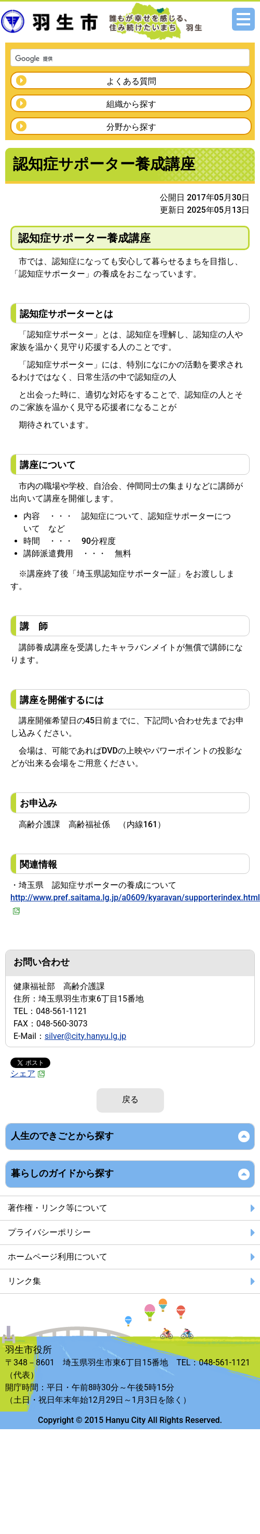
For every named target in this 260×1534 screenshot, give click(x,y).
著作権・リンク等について (57, 1208)
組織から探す (131, 104)
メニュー (243, 19)
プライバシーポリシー (49, 1232)
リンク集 (24, 1281)
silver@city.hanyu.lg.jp (85, 1036)
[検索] (116, 58)
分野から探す (131, 127)
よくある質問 (131, 81)
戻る (130, 1099)
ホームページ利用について (57, 1257)
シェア (27, 1073)
